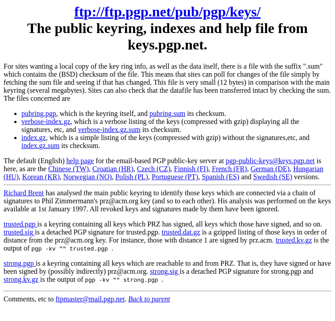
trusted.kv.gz (294, 240)
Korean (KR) (41, 177)
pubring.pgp (38, 113)
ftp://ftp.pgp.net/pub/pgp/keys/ (167, 12)
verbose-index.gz (45, 121)
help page (80, 161)
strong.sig (165, 271)
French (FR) (229, 169)
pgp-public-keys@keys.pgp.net (270, 161)
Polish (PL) (132, 177)
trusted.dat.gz (180, 232)
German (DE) (270, 169)
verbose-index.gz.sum (109, 129)
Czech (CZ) (153, 169)
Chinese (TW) (68, 169)
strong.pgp (20, 263)
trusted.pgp (20, 224)
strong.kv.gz (21, 279)
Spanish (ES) (220, 177)
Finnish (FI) (191, 169)
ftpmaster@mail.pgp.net (89, 299)
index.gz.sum (40, 145)
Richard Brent (24, 193)
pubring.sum (167, 113)
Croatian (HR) (112, 169)
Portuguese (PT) (175, 177)
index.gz (33, 137)
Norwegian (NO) (87, 177)
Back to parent (149, 299)
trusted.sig (19, 232)
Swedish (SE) (272, 177)
